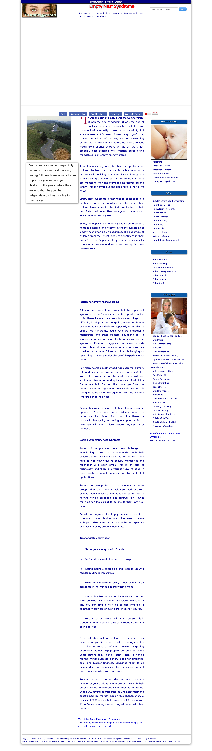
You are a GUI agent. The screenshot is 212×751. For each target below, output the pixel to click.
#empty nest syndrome (95, 722)
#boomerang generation (101, 726)
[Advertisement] (106, 38)
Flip (147, 114)
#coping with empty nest (118, 722)
